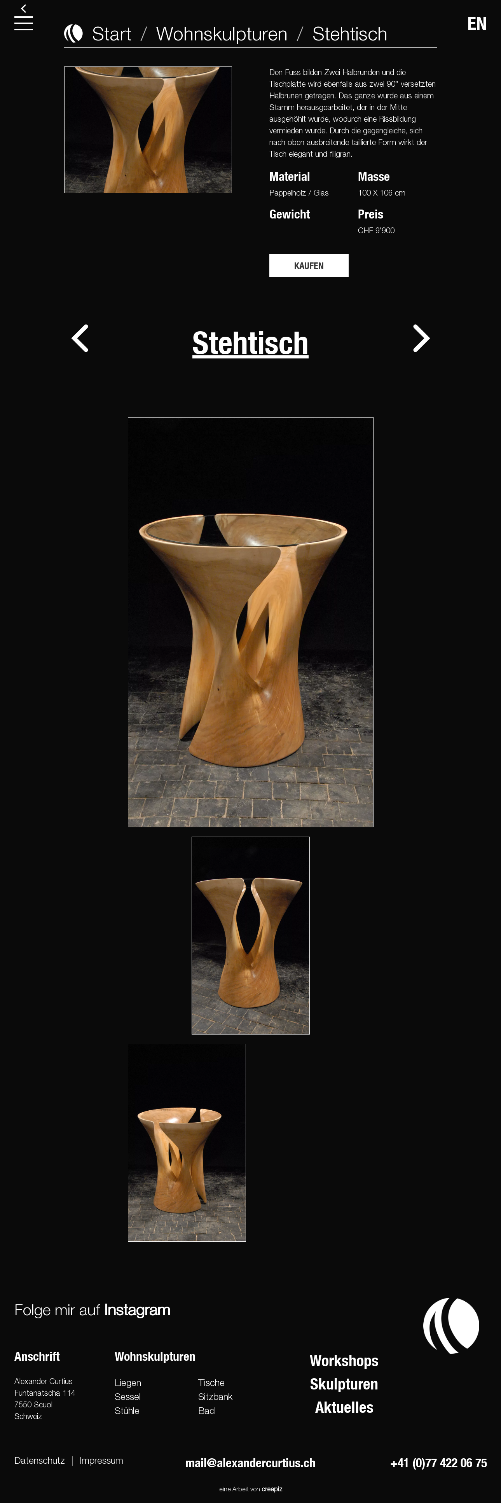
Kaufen (309, 265)
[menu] (23, 23)
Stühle (127, 1410)
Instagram (137, 1309)
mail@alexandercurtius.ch (250, 1462)
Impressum (101, 1460)
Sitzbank (215, 1396)
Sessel (128, 1396)
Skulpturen (344, 1384)
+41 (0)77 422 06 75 (438, 1462)
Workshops (344, 1360)
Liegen (128, 1382)
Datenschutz (39, 1460)
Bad (206, 1410)
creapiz (272, 1489)
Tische (211, 1382)
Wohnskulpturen (222, 33)
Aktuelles (344, 1407)
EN (477, 23)
